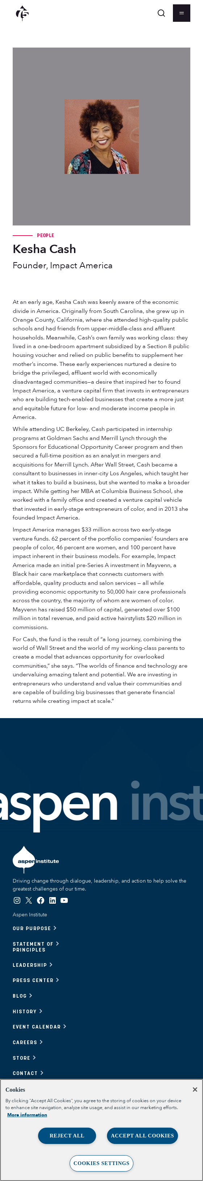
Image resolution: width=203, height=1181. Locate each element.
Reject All (67, 1136)
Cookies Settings (101, 1163)
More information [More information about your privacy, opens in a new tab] (27, 1115)
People (45, 235)
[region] (101, 1130)
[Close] (195, 1089)
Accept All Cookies (142, 1136)
